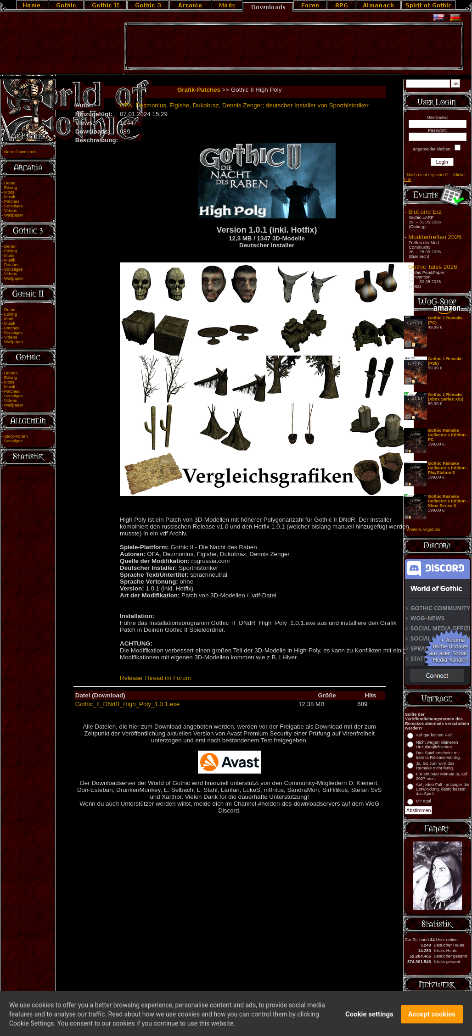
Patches (12, 201)
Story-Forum (16, 436)
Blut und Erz (425, 211)
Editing (10, 187)
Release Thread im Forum (155, 677)
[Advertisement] (294, 46)
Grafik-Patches (198, 89)
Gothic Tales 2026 (432, 266)
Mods (9, 192)
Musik (9, 197)
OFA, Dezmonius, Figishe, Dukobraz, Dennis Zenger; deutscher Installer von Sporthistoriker (244, 105)
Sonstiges (13, 206)
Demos (11, 373)
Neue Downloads (20, 152)
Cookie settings (369, 1019)
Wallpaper (13, 215)
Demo (10, 183)
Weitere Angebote (424, 529)
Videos (10, 210)
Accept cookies (431, 1019)
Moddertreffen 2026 (434, 237)
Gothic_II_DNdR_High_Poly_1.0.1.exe (127, 704)
